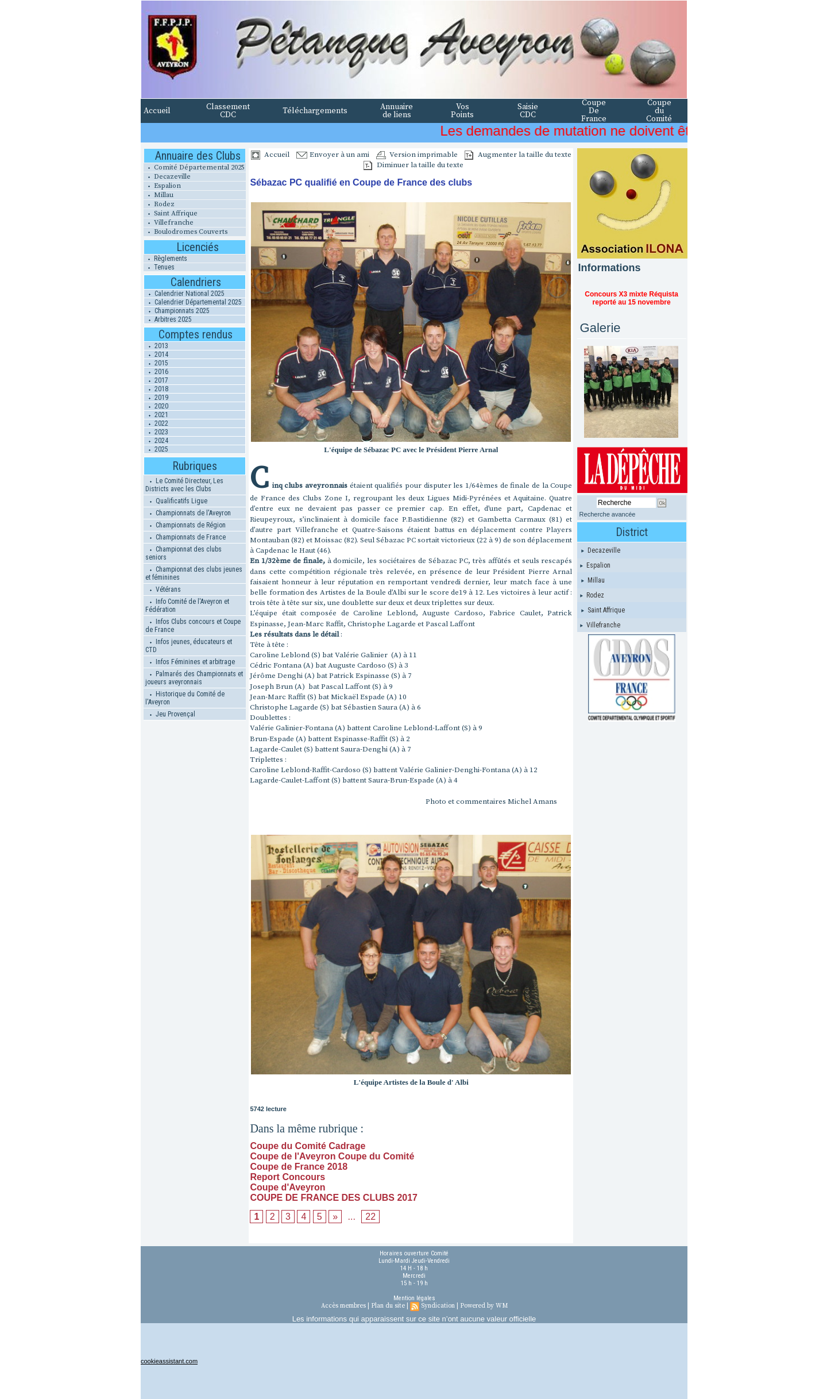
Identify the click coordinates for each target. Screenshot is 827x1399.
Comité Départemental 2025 (194, 167)
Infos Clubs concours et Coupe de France (193, 626)
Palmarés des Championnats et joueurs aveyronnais (194, 678)
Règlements (165, 259)
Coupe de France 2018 (298, 1166)
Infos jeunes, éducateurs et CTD (188, 646)
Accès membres (343, 1306)
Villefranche (169, 222)
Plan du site (388, 1306)
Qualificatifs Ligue (176, 501)
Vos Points (462, 111)
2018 (156, 389)
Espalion (162, 186)
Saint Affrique (171, 213)
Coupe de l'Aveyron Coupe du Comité (332, 1156)
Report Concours (287, 1177)
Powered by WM (484, 1306)
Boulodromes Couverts (185, 232)
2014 (156, 354)
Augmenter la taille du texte (518, 154)
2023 (156, 432)
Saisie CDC (527, 111)
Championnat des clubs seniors (183, 553)
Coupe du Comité (659, 111)
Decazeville (167, 176)
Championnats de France (185, 537)
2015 (156, 363)
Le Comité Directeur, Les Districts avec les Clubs (184, 485)
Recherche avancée (607, 514)
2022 (156, 423)
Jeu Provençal (170, 714)
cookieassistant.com (169, 1361)
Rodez (159, 204)
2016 (156, 372)
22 (370, 1216)
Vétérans (163, 589)
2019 (156, 398)
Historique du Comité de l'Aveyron (185, 698)
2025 (156, 449)
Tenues (159, 267)
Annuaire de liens (396, 111)
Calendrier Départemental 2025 (193, 302)
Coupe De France (593, 111)
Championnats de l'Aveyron (188, 513)
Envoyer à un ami (332, 154)
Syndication (438, 1306)
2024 (156, 441)
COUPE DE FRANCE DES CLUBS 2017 (334, 1198)
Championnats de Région (185, 525)
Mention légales (414, 1298)
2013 (156, 346)
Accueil (157, 111)
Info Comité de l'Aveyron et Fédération (187, 606)
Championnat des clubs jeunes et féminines (193, 573)
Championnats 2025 (177, 311)
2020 (156, 406)
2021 (156, 415)
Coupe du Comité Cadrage (307, 1146)
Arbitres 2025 (168, 319)
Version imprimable (417, 154)
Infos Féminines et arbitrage (190, 662)
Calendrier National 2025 (184, 294)
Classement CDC (228, 111)
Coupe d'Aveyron (287, 1187)
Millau (158, 195)
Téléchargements (315, 111)
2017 (156, 380)
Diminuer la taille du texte (413, 164)
